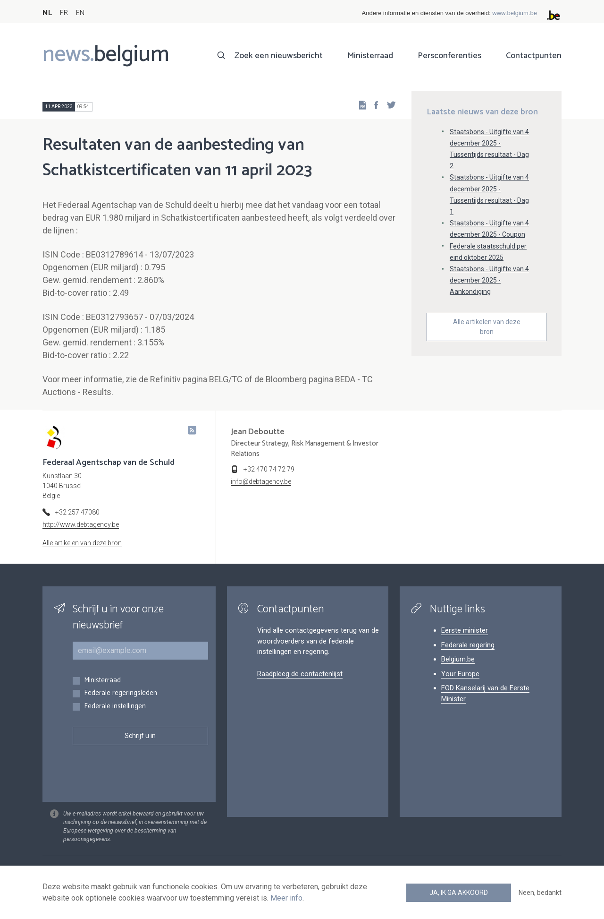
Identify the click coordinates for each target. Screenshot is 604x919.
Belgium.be (458, 659)
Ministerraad (370, 56)
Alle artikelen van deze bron (486, 326)
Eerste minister (464, 630)
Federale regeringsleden (120, 693)
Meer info (286, 897)
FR (63, 13)
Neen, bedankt (540, 892)
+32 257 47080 (77, 512)
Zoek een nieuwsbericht (279, 56)
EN (80, 13)
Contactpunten (534, 56)
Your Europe (460, 674)
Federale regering (468, 645)
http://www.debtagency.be (80, 524)
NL (47, 13)
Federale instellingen (115, 706)
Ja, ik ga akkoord (458, 892)
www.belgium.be (514, 13)
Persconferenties (449, 56)
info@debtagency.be (261, 481)
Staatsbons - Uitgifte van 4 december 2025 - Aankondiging (489, 280)
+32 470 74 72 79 (268, 469)
